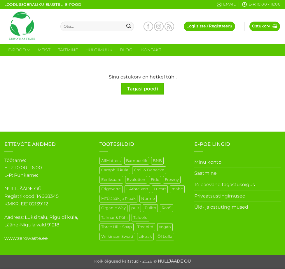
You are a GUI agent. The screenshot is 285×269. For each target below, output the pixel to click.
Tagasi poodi (142, 89)
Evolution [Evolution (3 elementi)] (136, 179)
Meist (44, 50)
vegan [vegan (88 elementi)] (165, 227)
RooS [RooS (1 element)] (166, 208)
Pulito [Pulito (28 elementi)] (150, 208)
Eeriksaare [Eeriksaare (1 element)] (111, 179)
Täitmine (68, 50)
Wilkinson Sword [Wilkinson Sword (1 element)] (117, 236)
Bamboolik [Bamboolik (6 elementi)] (136, 160)
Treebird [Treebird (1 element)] (145, 227)
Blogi (127, 50)
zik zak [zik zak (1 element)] (145, 236)
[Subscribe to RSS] (169, 26)
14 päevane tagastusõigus (224, 184)
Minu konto (207, 162)
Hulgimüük (99, 50)
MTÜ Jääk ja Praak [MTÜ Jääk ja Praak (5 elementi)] (118, 198)
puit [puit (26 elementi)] (135, 208)
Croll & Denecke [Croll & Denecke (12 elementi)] (149, 170)
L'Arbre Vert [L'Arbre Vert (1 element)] (137, 189)
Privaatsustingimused (220, 196)
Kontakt (151, 50)
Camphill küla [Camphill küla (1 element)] (114, 170)
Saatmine (205, 173)
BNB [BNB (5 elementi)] (157, 160)
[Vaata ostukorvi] (264, 26)
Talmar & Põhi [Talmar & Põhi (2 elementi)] (114, 217)
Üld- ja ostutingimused (221, 207)
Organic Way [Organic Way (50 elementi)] (113, 208)
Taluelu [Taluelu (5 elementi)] (140, 217)
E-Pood (19, 50)
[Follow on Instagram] (159, 26)
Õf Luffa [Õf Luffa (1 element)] (165, 236)
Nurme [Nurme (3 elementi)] (148, 198)
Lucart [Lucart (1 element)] (160, 189)
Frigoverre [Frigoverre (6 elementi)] (111, 189)
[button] (209, 26)
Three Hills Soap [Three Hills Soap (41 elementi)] (116, 227)
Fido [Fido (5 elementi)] (155, 179)
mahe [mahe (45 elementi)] (177, 189)
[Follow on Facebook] (148, 26)
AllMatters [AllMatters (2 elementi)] (110, 160)
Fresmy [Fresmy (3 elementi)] (172, 179)
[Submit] (129, 27)
